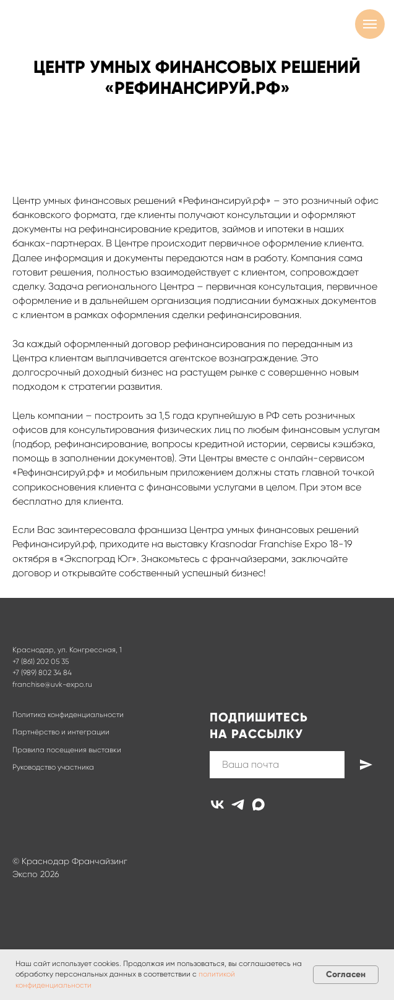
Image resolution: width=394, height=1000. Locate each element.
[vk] (217, 804)
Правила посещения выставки (66, 750)
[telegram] (238, 804)
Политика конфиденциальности (68, 714)
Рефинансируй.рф (53, 544)
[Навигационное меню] (370, 24)
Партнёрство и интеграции (60, 732)
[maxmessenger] (258, 804)
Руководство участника (53, 767)
